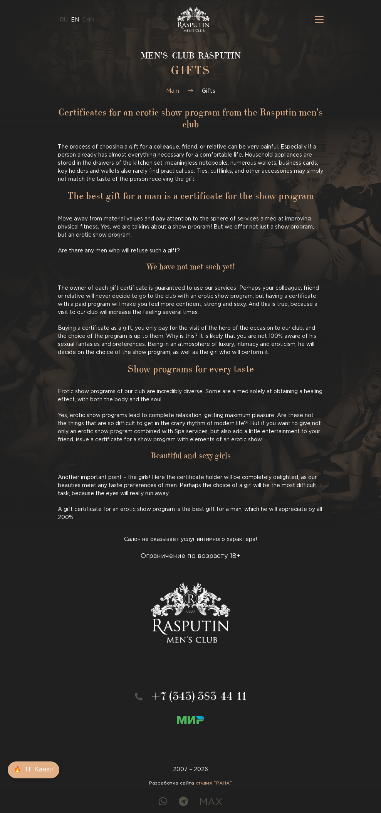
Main (172, 90)
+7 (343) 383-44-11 (199, 697)
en (75, 20)
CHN (88, 20)
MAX (211, 802)
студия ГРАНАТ (214, 783)
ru (64, 20)
